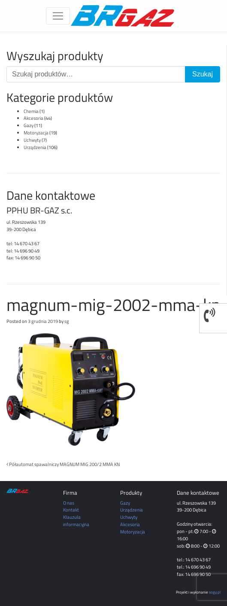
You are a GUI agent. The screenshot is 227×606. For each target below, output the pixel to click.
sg (66, 321)
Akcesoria (33, 118)
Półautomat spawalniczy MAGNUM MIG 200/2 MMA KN (63, 464)
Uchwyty (32, 139)
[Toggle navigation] (58, 15)
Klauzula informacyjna (76, 520)
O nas (68, 502)
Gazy (28, 125)
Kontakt (71, 509)
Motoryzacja (36, 132)
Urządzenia (35, 147)
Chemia (31, 111)
